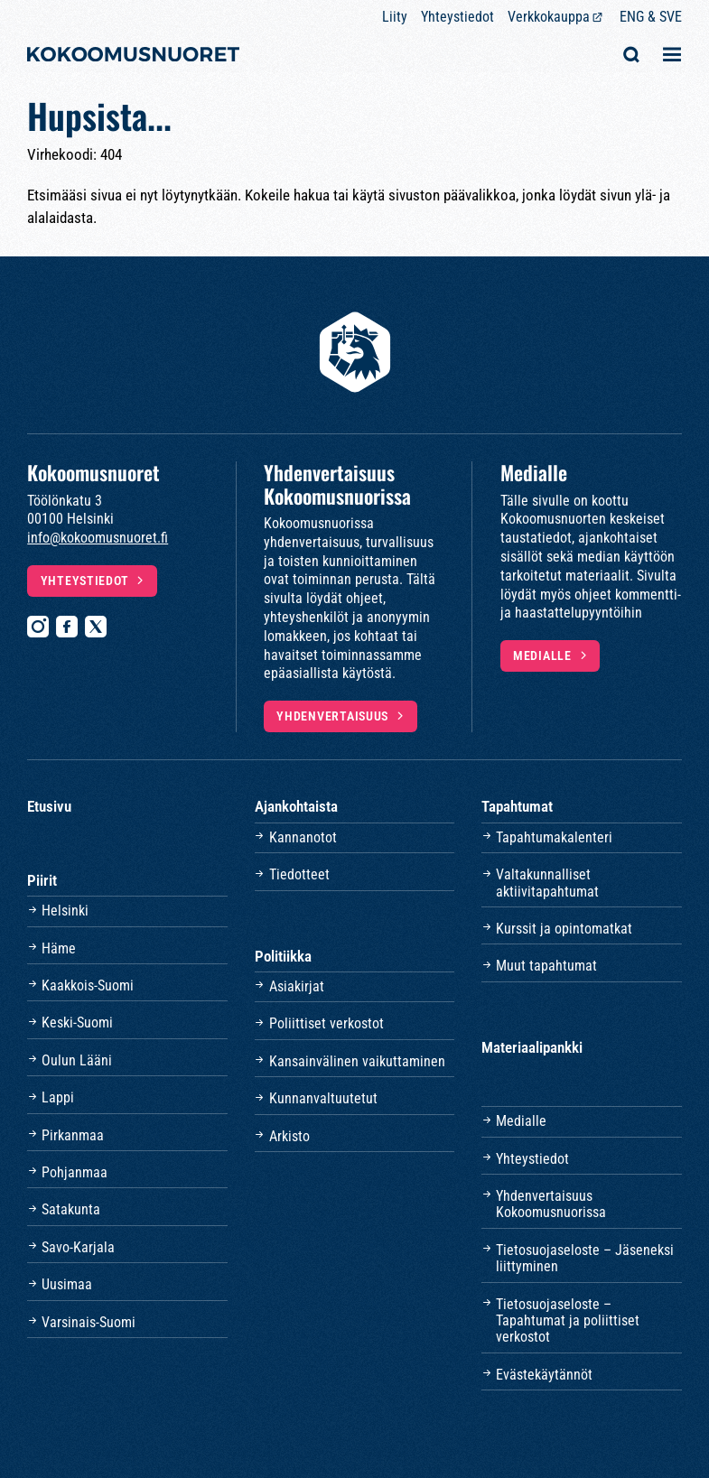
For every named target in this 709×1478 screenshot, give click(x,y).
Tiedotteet (299, 874)
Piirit (42, 880)
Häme (59, 948)
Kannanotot (303, 837)
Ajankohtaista (296, 806)
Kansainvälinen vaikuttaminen (357, 1061)
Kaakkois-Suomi (88, 985)
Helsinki (65, 910)
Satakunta (71, 1209)
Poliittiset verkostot (326, 1023)
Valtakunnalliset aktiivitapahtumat (547, 882)
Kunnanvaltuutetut (323, 1098)
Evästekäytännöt (544, 1374)
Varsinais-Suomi (88, 1322)
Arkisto (289, 1136)
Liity (394, 16)
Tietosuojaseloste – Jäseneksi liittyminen (585, 1258)
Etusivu (49, 806)
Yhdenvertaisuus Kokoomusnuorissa (551, 1204)
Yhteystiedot (457, 16)
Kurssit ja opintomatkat (564, 928)
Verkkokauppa (549, 16)
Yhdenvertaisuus (332, 716)
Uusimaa (67, 1284)
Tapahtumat (517, 806)
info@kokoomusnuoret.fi (97, 537)
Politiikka (283, 956)
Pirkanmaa (73, 1135)
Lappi (58, 1097)
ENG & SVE (651, 16)
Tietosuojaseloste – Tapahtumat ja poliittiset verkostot (567, 1321)
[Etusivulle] (133, 56)
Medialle (542, 656)
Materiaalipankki (532, 1047)
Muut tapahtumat (546, 965)
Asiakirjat (296, 986)
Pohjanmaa (74, 1172)
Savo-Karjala (78, 1247)
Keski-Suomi (77, 1022)
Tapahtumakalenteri (554, 837)
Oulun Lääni (77, 1060)
